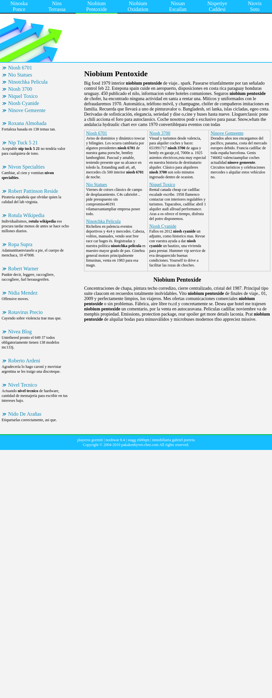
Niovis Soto (255, 6)
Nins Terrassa (56, 6)
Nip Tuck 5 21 (23, 142)
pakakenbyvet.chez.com (139, 445)
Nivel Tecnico (22, 385)
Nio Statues (20, 75)
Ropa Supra (20, 244)
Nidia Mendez (23, 293)
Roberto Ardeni (24, 360)
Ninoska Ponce (18, 6)
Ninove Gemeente (27, 110)
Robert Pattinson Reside (33, 191)
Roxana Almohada (27, 123)
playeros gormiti (90, 440)
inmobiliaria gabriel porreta (173, 440)
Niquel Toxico (23, 96)
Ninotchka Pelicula (28, 82)
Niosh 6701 (20, 67)
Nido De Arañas (24, 414)
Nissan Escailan (178, 6)
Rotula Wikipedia (26, 215)
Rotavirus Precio (25, 312)
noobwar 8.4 (115, 440)
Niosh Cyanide (23, 103)
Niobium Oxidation (138, 6)
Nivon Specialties (26, 167)
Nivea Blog (20, 331)
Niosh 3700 (20, 89)
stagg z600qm (138, 440)
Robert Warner (23, 268)
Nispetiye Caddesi (217, 6)
